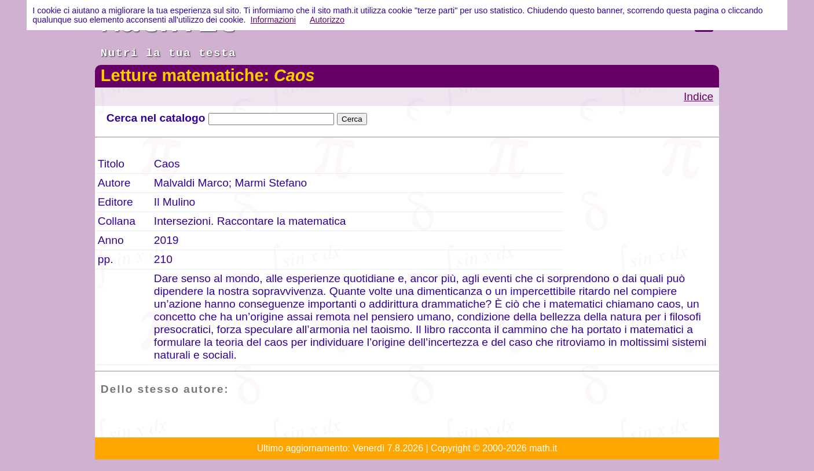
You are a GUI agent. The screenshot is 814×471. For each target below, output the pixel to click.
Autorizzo (327, 19)
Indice (698, 96)
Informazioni (273, 19)
